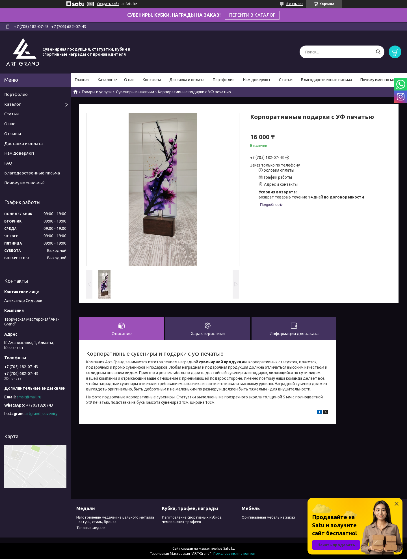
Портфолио (224, 79)
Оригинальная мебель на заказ (268, 517)
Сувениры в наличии (135, 92)
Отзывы (12, 133)
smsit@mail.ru (29, 397)
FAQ (8, 163)
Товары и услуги (96, 92)
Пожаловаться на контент (235, 553)
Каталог (105, 79)
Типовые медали (90, 528)
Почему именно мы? (378, 79)
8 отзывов (294, 4)
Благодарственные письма (326, 79)
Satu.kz (229, 548)
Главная (82, 79)
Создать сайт (108, 4)
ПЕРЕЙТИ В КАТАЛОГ (252, 15)
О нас (129, 79)
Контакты (152, 79)
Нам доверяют (256, 79)
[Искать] (378, 52)
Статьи (286, 79)
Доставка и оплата (186, 79)
